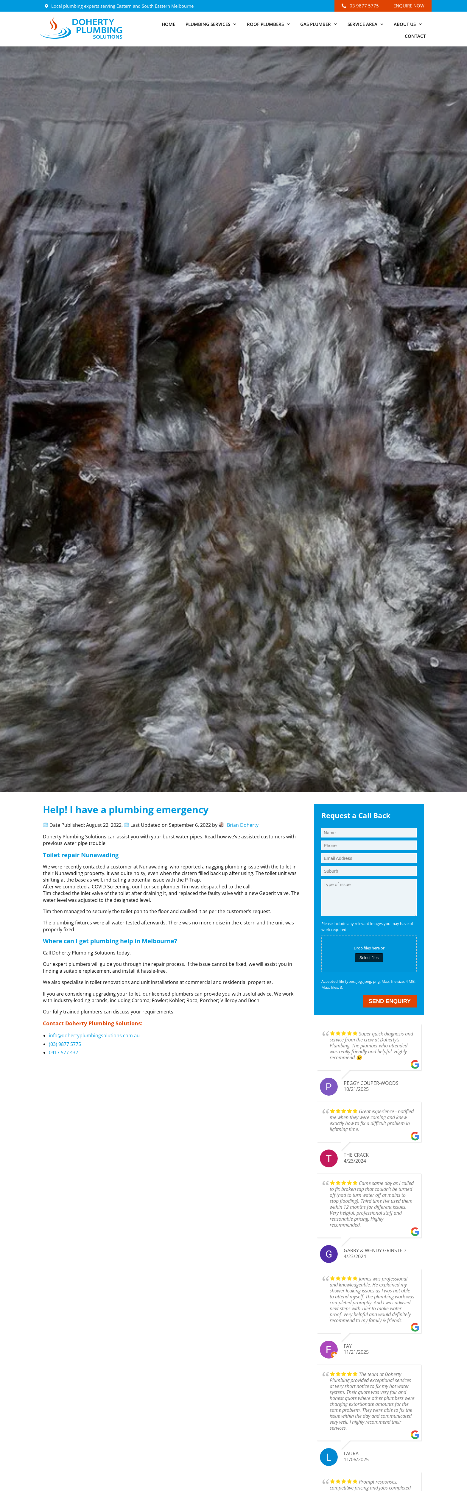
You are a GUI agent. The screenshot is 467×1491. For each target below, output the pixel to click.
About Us (408, 24)
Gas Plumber (318, 24)
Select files (369, 957)
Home (168, 24)
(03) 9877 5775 (65, 1044)
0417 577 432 (63, 1052)
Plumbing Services (211, 24)
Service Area (366, 24)
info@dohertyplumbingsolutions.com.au (94, 1035)
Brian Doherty (243, 825)
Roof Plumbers (268, 24)
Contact (415, 36)
